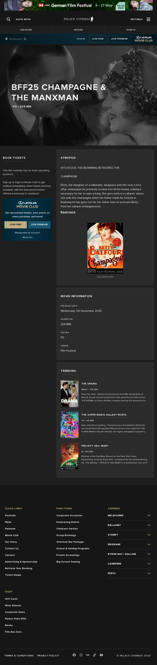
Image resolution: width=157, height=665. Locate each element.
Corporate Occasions (69, 515)
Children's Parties (67, 528)
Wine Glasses (13, 605)
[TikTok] (94, 655)
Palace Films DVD (15, 618)
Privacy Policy (48, 655)
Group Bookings (66, 535)
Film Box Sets (13, 631)
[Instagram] (81, 655)
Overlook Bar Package (70, 541)
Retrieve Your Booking (18, 568)
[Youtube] (101, 655)
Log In (81, 39)
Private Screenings (67, 555)
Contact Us (12, 548)
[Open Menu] (148, 19)
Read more (68, 212)
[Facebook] (74, 655)
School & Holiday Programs (72, 548)
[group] (19, 39)
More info (27, 237)
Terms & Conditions (19, 655)
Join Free (97, 39)
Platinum (10, 528)
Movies (78, 30)
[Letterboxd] (87, 655)
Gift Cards (11, 598)
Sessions (26, 30)
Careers (10, 555)
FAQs (8, 522)
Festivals (10, 515)
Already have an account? (27, 232)
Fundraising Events (67, 522)
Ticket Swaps (13, 574)
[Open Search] (8, 19)
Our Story (11, 541)
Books (9, 625)
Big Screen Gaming (68, 561)
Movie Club (11, 535)
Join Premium (119, 39)
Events (131, 30)
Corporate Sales (15, 612)
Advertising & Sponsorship (21, 561)
